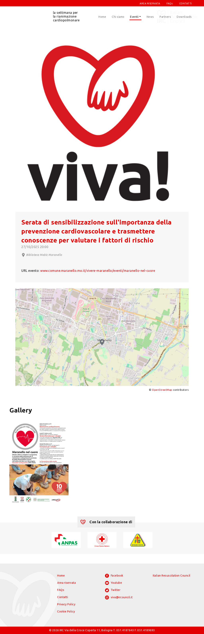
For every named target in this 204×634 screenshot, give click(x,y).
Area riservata (66, 582)
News (150, 16)
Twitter (112, 590)
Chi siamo (118, 16)
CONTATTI (185, 3)
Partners (165, 16)
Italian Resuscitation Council (171, 575)
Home (102, 16)
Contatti (62, 597)
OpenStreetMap (162, 389)
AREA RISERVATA (150, 3)
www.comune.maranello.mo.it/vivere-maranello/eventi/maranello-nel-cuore (97, 270)
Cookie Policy (66, 611)
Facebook (114, 576)
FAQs (170, 3)
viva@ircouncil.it (118, 597)
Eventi (134, 16)
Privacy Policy (66, 604)
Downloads (184, 16)
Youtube (113, 583)
